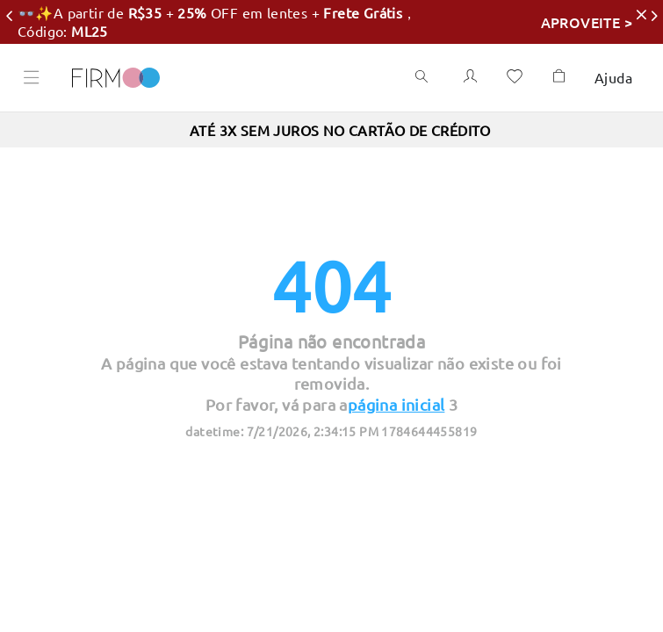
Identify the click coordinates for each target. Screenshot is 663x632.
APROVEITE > (547, 22)
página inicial (396, 404)
